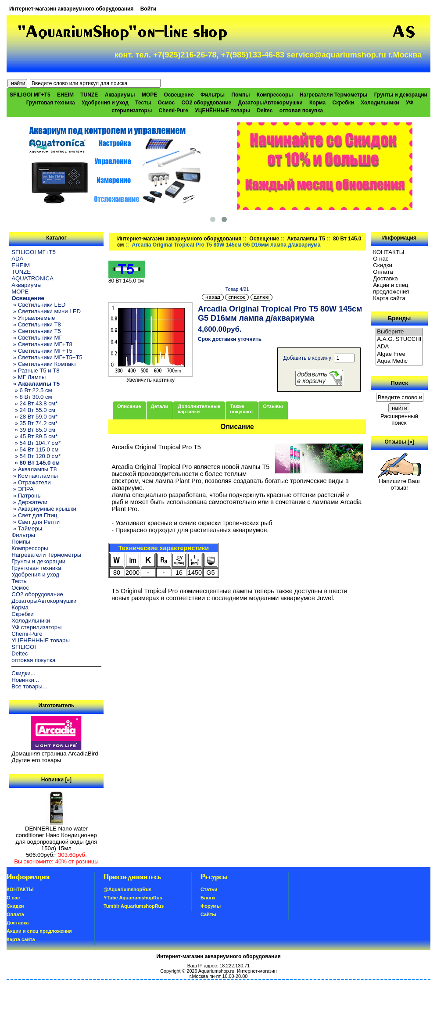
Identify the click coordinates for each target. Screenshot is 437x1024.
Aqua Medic (399, 361)
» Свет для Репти (35, 522)
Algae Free (399, 354)
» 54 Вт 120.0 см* (36, 456)
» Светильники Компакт (43, 364)
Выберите (399, 332)
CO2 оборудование (206, 103)
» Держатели (29, 502)
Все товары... (29, 686)
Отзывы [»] (399, 442)
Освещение (264, 239)
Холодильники (380, 103)
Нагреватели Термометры (333, 95)
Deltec (264, 110)
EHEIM (65, 95)
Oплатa (383, 272)
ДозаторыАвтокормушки (270, 103)
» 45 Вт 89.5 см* (34, 436)
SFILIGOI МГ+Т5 (30, 95)
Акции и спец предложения (391, 288)
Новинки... (25, 680)
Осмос (166, 103)
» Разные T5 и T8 (35, 370)
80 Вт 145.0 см (126, 278)
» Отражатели (30, 482)
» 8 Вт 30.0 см (31, 397)
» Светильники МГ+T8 (41, 344)
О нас (380, 258)
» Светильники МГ (36, 337)
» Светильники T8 (36, 324)
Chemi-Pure (173, 110)
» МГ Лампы (28, 377)
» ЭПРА (22, 489)
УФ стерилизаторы (36, 627)
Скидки (382, 265)
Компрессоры (275, 95)
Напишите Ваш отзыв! (399, 482)
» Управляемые (33, 318)
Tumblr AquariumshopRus (134, 906)
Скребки (343, 103)
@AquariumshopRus (127, 889)
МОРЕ (149, 95)
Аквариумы (120, 95)
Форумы (211, 906)
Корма (317, 103)
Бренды (399, 318)
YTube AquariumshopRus (133, 897)
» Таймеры (26, 528)
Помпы (240, 95)
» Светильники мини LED (46, 311)
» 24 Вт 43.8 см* (34, 403)
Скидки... (23, 673)
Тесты (143, 103)
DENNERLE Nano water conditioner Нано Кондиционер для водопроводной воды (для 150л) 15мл (56, 836)
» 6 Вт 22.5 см (31, 390)
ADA (17, 258)
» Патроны (26, 495)
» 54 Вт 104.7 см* (36, 443)
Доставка (385, 278)
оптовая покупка (301, 110)
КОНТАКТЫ (388, 252)
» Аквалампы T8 (34, 469)
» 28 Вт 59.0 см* (34, 416)
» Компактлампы (34, 476)
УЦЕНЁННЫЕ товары (222, 110)
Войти (148, 9)
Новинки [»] (56, 780)
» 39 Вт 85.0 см (33, 429)
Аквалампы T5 (306, 239)
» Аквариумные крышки (43, 508)
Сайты (208, 914)
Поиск (399, 383)
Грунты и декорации (400, 95)
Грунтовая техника (50, 103)
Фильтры (213, 95)
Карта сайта (389, 298)
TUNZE (89, 95)
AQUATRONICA (32, 278)
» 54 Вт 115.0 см (34, 449)
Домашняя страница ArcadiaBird (54, 753)
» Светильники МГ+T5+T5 (46, 357)
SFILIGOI (23, 647)
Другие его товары (36, 760)
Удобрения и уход (105, 103)
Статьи (209, 889)
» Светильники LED (38, 304)
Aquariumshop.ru (216, 971)
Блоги (208, 897)
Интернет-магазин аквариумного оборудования (71, 9)
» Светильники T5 (36, 331)
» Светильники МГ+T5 (41, 350)
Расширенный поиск (399, 419)
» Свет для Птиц (34, 515)
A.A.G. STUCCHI (399, 339)
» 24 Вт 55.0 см (33, 410)
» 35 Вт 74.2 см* (34, 423)
